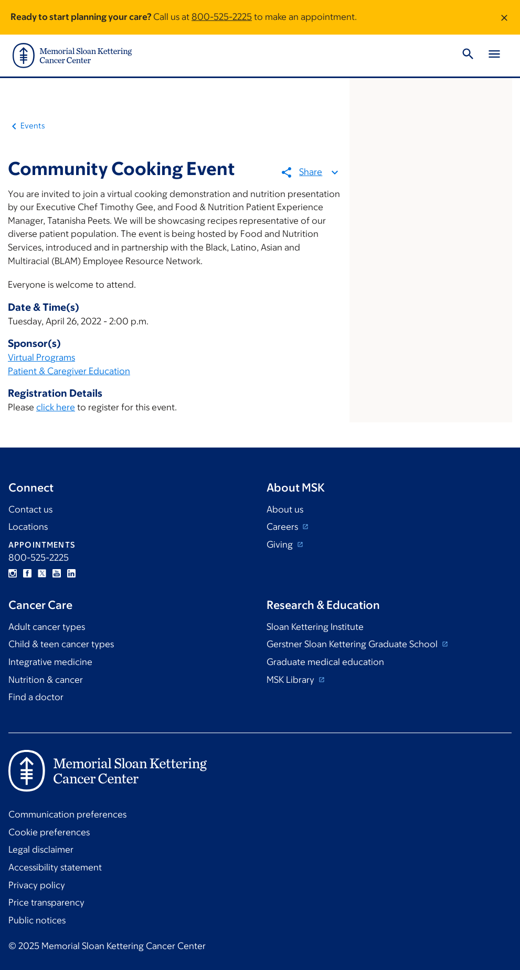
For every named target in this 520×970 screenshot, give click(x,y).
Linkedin (71, 573)
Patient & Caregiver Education (69, 371)
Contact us (30, 509)
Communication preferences (67, 814)
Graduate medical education (325, 662)
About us (285, 509)
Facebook (27, 573)
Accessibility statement (55, 867)
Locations (28, 526)
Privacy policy (36, 885)
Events (32, 125)
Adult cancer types (46, 627)
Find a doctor (35, 697)
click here (55, 407)
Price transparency (46, 902)
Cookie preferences (49, 832)
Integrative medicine (50, 662)
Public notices (37, 920)
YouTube (56, 573)
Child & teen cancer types (61, 644)
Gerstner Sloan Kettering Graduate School (353, 644)
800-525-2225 (222, 17)
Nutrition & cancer (45, 679)
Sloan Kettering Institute (315, 627)
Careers (283, 526)
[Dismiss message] (504, 17)
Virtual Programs (41, 357)
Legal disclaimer (40, 849)
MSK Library (291, 679)
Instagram (12, 573)
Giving (281, 544)
